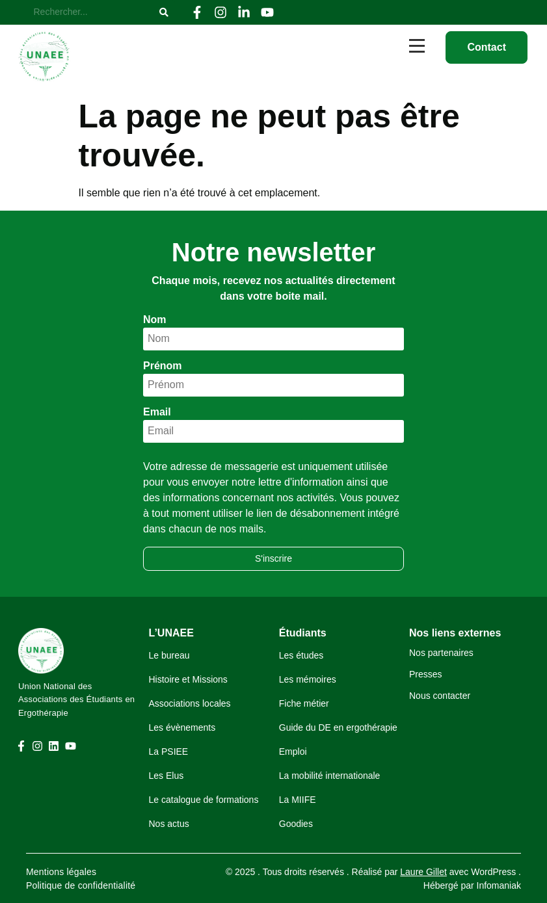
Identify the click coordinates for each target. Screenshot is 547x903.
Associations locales (190, 703)
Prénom (162, 366)
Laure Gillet (423, 872)
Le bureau (169, 655)
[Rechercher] (91, 12)
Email (157, 412)
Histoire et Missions (188, 679)
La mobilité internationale (329, 775)
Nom (155, 320)
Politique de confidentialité (80, 885)
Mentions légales (61, 872)
